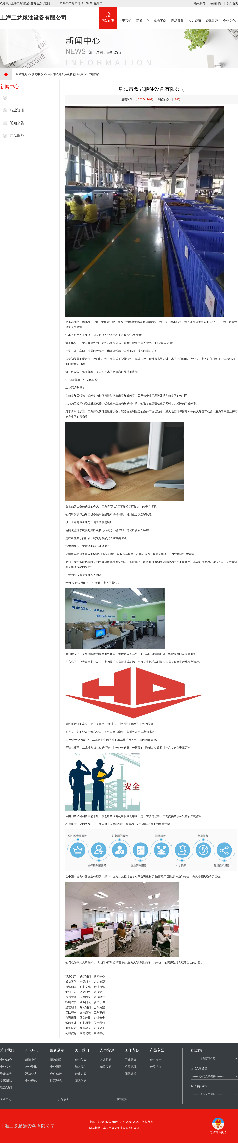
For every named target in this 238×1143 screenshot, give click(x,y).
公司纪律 (71, 1017)
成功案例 (160, 14)
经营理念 (71, 1007)
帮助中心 (99, 1033)
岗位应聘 (85, 1012)
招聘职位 (71, 1002)
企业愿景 (85, 1022)
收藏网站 (216, 3)
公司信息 (71, 1033)
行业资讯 (17, 110)
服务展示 (71, 1028)
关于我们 (125, 14)
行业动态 (99, 1028)
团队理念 (71, 1012)
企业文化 (229, 14)
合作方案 (99, 1007)
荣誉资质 (85, 1033)
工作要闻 (99, 1012)
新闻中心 (142, 14)
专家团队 (85, 997)
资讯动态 (212, 14)
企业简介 (99, 992)
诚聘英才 (71, 1022)
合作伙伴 (99, 1002)
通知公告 (17, 123)
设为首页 (232, 3)
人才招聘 (106, 1059)
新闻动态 (85, 1028)
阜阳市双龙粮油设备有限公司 (66, 74)
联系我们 (199, 3)
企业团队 (85, 1002)
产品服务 (177, 14)
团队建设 (85, 1017)
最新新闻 (17, 98)
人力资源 (194, 14)
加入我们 (85, 1007)
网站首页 (108, 14)
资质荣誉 (71, 997)
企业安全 (99, 1017)
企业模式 (99, 997)
